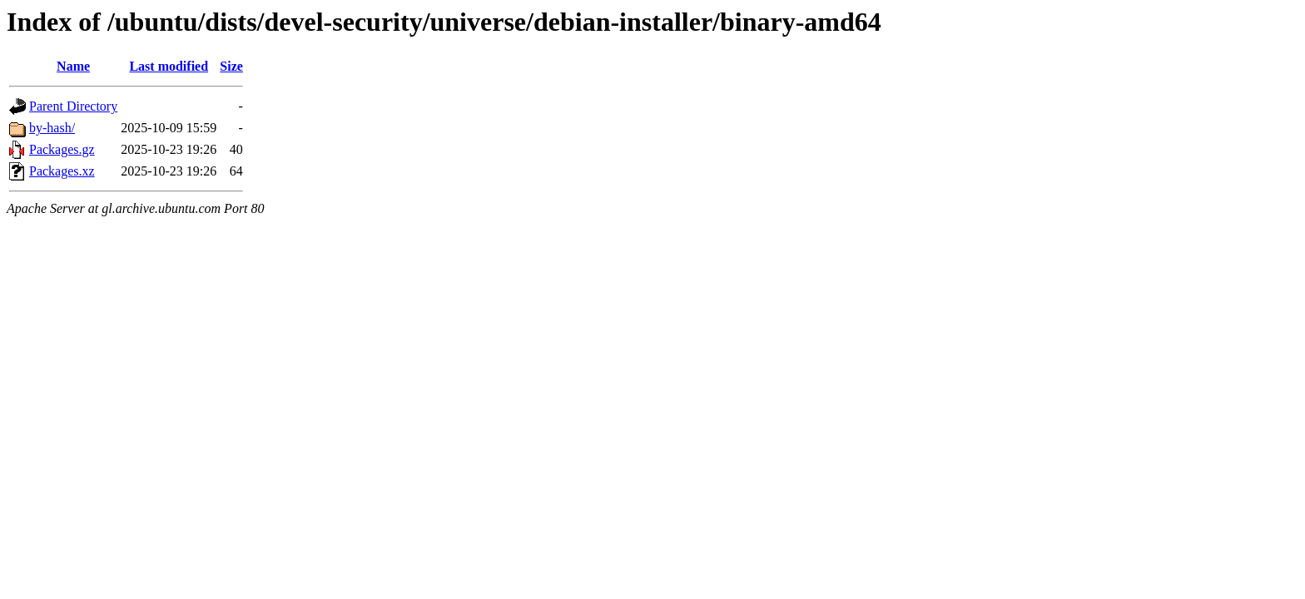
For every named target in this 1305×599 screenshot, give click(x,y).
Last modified (168, 66)
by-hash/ (52, 128)
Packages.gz (62, 149)
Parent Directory (73, 106)
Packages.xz (62, 171)
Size (231, 66)
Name (73, 66)
